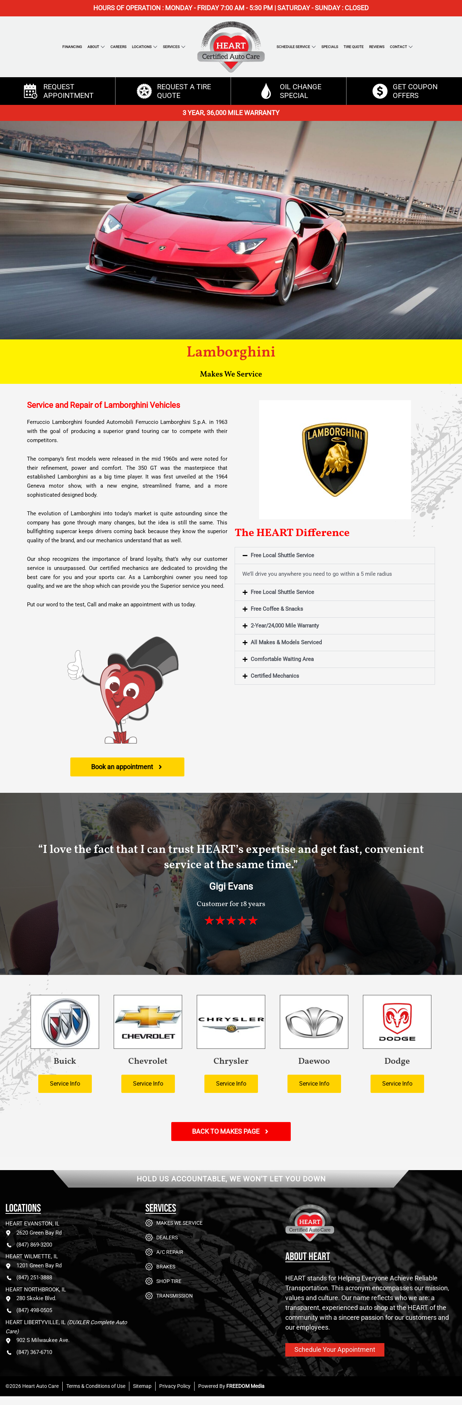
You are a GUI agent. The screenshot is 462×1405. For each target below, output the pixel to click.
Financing (72, 47)
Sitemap (142, 1386)
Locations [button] (142, 47)
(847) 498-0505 (28, 1310)
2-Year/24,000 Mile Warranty (285, 625)
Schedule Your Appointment (334, 1349)
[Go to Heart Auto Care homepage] (340, 1228)
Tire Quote (354, 47)
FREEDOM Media (245, 1386)
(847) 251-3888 (28, 1277)
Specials (329, 47)
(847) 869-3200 (28, 1244)
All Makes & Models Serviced (286, 642)
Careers (118, 47)
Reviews (376, 47)
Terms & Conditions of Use (95, 1386)
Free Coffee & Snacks (277, 609)
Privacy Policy (175, 1386)
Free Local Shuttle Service (282, 555)
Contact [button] (398, 47)
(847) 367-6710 (28, 1352)
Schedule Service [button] (293, 47)
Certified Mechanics (275, 676)
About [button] (93, 47)
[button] (335, 555)
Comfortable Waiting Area (282, 659)
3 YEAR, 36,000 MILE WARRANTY (231, 113)
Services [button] (171, 47)
